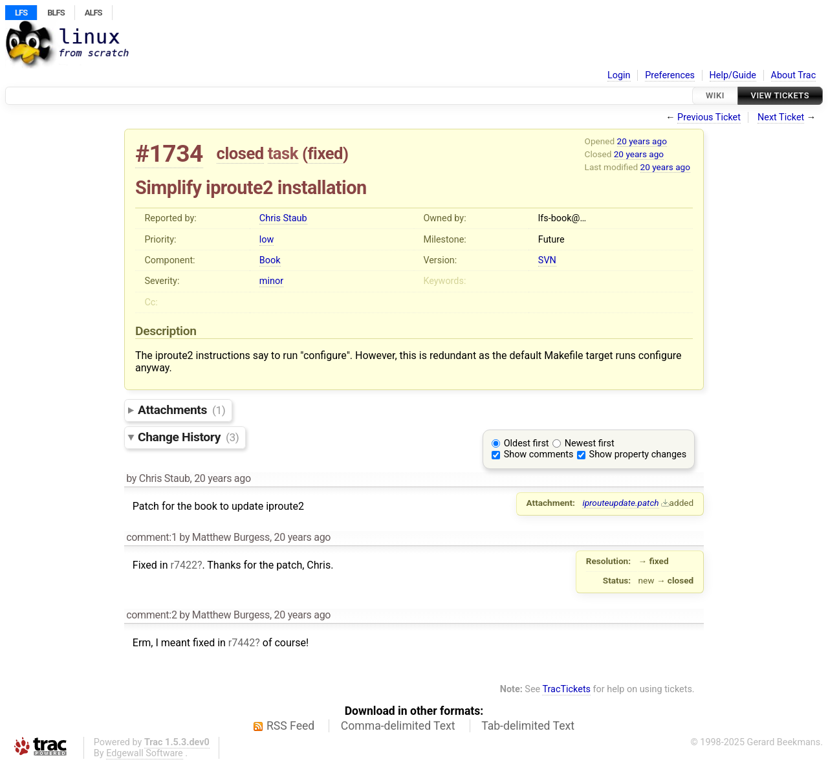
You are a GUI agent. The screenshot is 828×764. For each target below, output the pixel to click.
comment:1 (151, 537)
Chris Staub (283, 218)
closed (240, 153)
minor (271, 281)
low (266, 239)
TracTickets (566, 689)
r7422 (183, 565)
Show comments (539, 454)
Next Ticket (780, 117)
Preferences (670, 75)
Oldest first (526, 443)
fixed (325, 153)
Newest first (590, 443)
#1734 (169, 154)
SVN (547, 260)
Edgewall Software (144, 753)
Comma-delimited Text (398, 725)
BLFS (55, 12)
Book (270, 260)
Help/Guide (733, 75)
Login (619, 75)
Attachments (181, 409)
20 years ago (642, 141)
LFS (21, 12)
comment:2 (151, 615)
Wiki (715, 95)
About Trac (793, 75)
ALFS (93, 12)
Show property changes (637, 454)
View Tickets (780, 95)
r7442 (241, 643)
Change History (188, 437)
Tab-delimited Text (527, 725)
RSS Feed (290, 725)
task (283, 153)
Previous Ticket (709, 117)
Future (551, 239)
